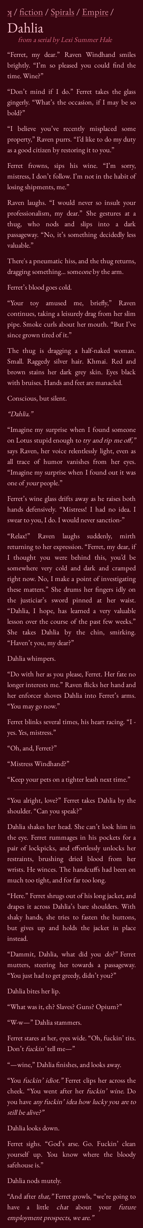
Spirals (62, 12)
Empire (95, 12)
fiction (31, 12)
